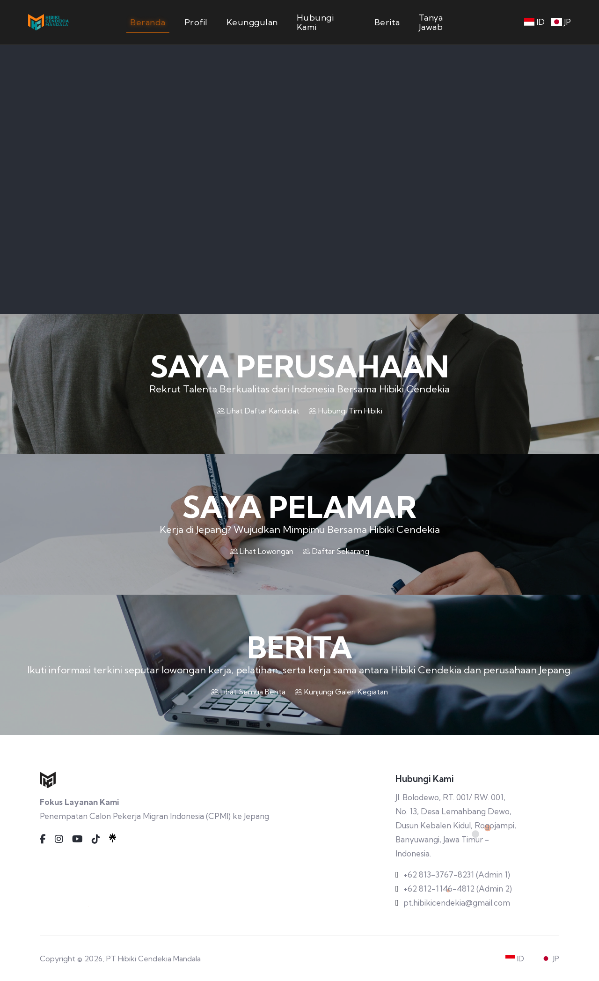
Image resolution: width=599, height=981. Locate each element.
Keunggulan (252, 22)
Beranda (148, 22)
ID (534, 22)
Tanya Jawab (431, 22)
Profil (196, 22)
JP (561, 22)
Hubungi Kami (315, 22)
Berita (387, 22)
